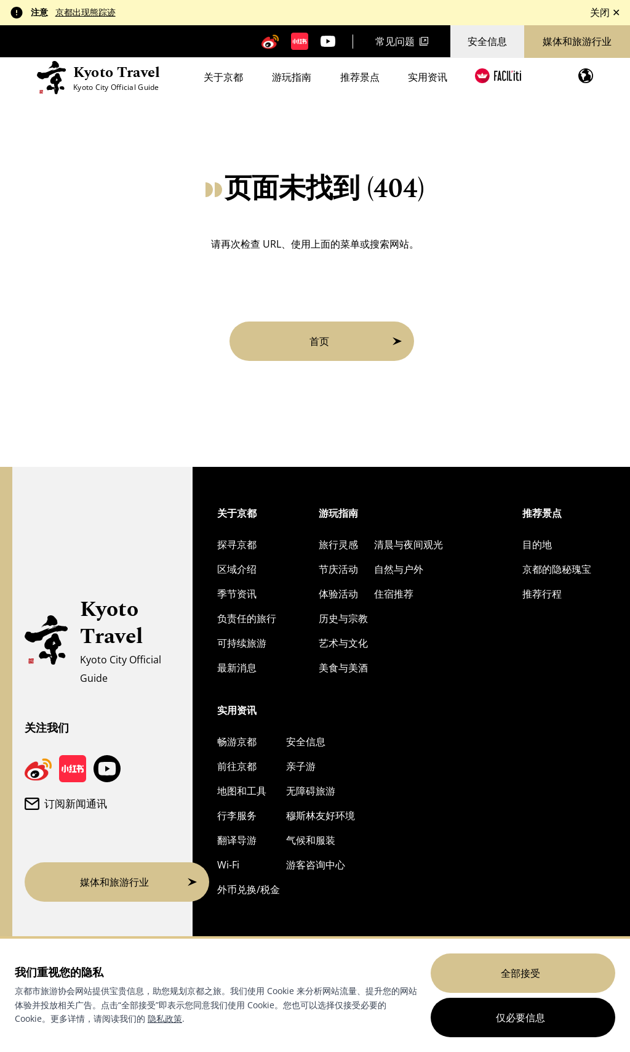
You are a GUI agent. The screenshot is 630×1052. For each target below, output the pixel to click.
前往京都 (237, 766)
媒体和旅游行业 (577, 41)
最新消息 (237, 667)
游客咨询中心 (315, 865)
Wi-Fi (228, 865)
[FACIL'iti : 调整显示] (498, 75)
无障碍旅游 (310, 791)
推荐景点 (360, 78)
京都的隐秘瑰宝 (556, 569)
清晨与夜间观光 (408, 544)
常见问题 (401, 41)
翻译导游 (237, 840)
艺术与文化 (343, 643)
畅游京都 (237, 741)
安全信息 (487, 41)
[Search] (552, 76)
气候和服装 (310, 840)
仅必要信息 (520, 1017)
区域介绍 (237, 569)
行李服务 (237, 815)
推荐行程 (542, 594)
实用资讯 (427, 78)
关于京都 (223, 78)
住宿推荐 (393, 594)
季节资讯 (237, 594)
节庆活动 (338, 569)
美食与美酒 (343, 667)
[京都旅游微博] (270, 41)
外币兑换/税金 (248, 889)
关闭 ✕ (605, 12)
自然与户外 (398, 569)
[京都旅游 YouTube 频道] (328, 41)
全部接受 (520, 973)
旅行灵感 (338, 544)
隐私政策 (165, 1018)
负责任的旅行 (246, 618)
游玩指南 (291, 78)
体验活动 (338, 594)
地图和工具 (241, 791)
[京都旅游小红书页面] (299, 41)
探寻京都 (237, 544)
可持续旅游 (241, 643)
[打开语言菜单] (585, 75)
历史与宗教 (343, 618)
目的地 (537, 544)
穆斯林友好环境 (320, 815)
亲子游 (301, 766)
